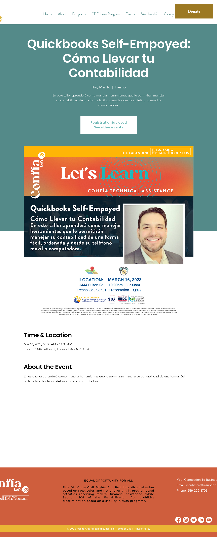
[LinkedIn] (201, 520)
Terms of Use (123, 528)
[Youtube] (209, 520)
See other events (108, 127)
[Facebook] (178, 520)
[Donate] (194, 11)
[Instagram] (186, 520)
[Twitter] (193, 520)
